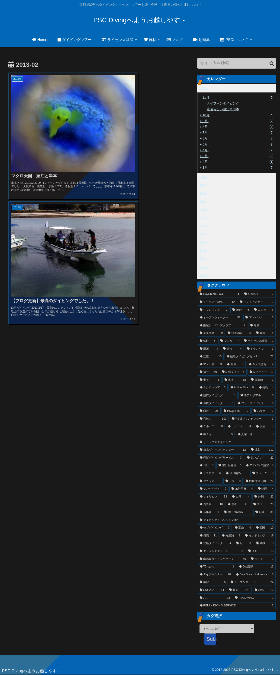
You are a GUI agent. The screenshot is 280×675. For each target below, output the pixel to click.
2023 (203, 185)
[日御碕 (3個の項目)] (262, 380)
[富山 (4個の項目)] (243, 527)
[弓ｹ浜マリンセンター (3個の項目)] (253, 418)
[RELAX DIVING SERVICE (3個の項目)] (237, 605)
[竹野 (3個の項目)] (207, 465)
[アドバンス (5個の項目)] (259, 317)
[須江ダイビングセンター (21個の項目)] (250, 356)
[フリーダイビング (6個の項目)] (256, 403)
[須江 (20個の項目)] (263, 504)
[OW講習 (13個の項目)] (256, 566)
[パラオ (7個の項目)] (263, 411)
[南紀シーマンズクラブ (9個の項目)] (222, 325)
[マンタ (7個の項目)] (229, 341)
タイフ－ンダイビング (223, 103)
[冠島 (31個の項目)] (264, 512)
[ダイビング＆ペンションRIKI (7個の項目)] (237, 520)
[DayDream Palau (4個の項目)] (219, 294)
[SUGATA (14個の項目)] (212, 590)
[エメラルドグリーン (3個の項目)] (221, 551)
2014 (203, 258)
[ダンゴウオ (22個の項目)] (260, 457)
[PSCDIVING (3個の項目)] (254, 598)
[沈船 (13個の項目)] (261, 551)
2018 (203, 226)
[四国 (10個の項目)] (265, 527)
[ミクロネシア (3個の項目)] (213, 387)
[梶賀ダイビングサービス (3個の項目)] (221, 457)
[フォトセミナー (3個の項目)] (257, 302)
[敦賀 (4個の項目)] (265, 333)
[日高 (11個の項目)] (208, 535)
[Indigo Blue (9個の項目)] (242, 387)
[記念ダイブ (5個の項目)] (233, 372)
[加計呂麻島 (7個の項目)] (229, 465)
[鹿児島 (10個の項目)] (211, 504)
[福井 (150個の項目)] (208, 372)
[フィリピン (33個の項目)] (213, 496)
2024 (203, 177)
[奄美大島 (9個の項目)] (211, 333)
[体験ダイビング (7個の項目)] (216, 403)
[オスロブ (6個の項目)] (210, 473)
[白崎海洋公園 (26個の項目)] (260, 481)
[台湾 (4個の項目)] (240, 496)
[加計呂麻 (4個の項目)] (242, 488)
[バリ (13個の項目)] (215, 598)
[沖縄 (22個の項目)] (264, 496)
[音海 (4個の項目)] (232, 348)
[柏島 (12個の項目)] (264, 590)
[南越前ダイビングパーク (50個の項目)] (223, 559)
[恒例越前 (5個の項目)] (239, 333)
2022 (203, 193)
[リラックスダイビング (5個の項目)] (237, 442)
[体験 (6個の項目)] (207, 341)
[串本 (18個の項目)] (235, 380)
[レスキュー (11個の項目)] (262, 372)
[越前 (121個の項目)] (239, 590)
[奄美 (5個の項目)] (210, 380)
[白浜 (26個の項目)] (209, 411)
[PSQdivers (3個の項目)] (236, 411)
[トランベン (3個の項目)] (260, 348)
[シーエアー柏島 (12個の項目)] (217, 302)
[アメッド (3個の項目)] (211, 364)
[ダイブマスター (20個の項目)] (215, 574)
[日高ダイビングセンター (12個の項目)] (223, 450)
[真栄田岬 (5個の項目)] (256, 434)
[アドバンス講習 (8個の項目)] (260, 465)
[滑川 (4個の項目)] (209, 348)
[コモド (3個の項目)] (262, 559)
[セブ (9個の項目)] (233, 481)
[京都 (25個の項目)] (238, 504)
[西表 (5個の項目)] (235, 364)
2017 (203, 234)
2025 (203, 88)
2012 (203, 275)
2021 (203, 201)
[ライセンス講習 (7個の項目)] (259, 341)
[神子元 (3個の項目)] (216, 434)
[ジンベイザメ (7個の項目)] (213, 488)
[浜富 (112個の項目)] (262, 450)
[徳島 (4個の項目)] (266, 387)
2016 (203, 242)
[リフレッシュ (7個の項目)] (213, 310)
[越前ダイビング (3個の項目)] (218, 395)
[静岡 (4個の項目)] (266, 488)
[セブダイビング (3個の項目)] (215, 527)
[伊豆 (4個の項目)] (265, 426)
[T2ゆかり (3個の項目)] (217, 566)
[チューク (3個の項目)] (263, 473)
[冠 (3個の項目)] (243, 543)
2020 (203, 210)
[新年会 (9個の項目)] (209, 512)
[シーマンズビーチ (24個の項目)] (252, 582)
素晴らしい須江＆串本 (223, 109)
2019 (203, 218)
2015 (203, 250)
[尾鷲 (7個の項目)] (262, 325)
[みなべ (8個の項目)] (264, 310)
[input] (236, 63)
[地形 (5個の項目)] (240, 310)
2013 (203, 267)
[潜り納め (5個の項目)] (236, 473)
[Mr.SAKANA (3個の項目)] (237, 512)
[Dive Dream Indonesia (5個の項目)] (255, 574)
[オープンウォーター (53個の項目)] (220, 317)
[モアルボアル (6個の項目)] (257, 395)
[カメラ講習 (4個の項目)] (261, 364)
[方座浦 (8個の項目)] (231, 535)
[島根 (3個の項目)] (265, 543)
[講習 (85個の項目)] (213, 582)
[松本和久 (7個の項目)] (259, 294)
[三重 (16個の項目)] (211, 356)
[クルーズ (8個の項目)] (211, 426)
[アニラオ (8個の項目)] (210, 481)
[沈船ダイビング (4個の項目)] (215, 543)
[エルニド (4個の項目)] (239, 426)
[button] (272, 64)
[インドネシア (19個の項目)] (259, 535)
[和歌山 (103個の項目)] (213, 418)
